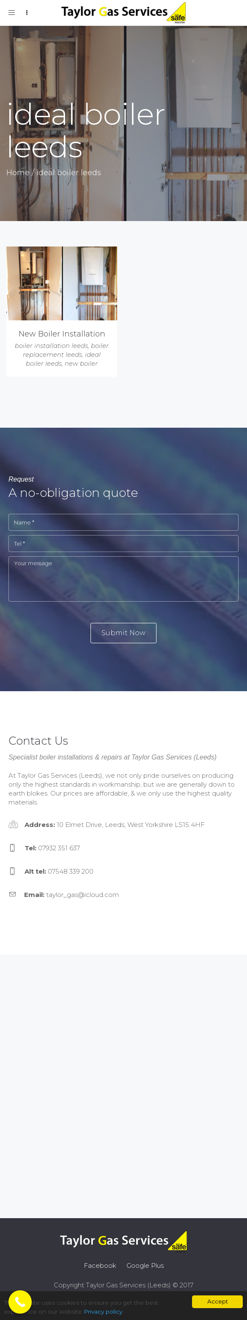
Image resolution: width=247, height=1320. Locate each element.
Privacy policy (103, 1311)
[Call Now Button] (20, 1302)
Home (18, 172)
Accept (217, 1301)
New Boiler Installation (62, 334)
